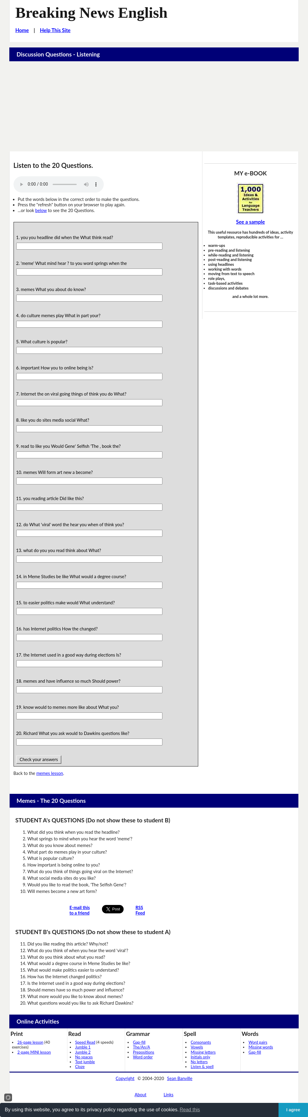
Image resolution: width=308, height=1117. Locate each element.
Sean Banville (179, 1078)
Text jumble (85, 1061)
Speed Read (85, 1042)
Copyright (125, 1078)
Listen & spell (202, 1066)
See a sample (250, 222)
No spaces (84, 1057)
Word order (143, 1057)
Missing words (260, 1047)
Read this (190, 1109)
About (140, 1094)
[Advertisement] (154, 106)
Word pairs (257, 1042)
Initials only (200, 1057)
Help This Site (55, 30)
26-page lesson (30, 1042)
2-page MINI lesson (34, 1052)
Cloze (80, 1066)
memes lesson (49, 773)
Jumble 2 (83, 1052)
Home (22, 30)
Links (169, 1094)
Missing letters (203, 1052)
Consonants (201, 1042)
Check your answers (39, 759)
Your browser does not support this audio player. (59, 184)
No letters (199, 1061)
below (41, 210)
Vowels (197, 1047)
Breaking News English (91, 12)
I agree (293, 1109)
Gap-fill (139, 1042)
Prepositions (143, 1052)
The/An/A (141, 1047)
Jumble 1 (83, 1047)
